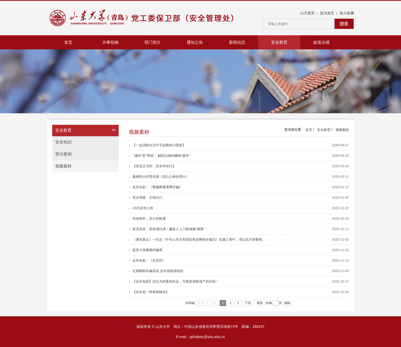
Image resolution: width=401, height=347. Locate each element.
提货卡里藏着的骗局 (145, 250)
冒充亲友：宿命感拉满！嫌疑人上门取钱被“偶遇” (167, 229)
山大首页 (307, 13)
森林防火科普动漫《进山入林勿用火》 (159, 176)
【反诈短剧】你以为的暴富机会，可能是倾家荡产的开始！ (174, 281)
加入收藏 (347, 13)
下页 (248, 303)
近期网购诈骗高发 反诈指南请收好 (156, 271)
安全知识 (63, 142)
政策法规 (321, 42)
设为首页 (327, 13)
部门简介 (152, 42)
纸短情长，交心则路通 (147, 218)
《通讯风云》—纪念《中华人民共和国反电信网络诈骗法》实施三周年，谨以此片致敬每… (197, 239)
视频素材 (63, 166)
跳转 (287, 303)
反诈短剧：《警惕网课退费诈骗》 (155, 187)
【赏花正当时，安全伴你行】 (152, 166)
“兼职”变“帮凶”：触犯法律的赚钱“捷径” (159, 156)
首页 (68, 42)
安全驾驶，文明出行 (145, 197)
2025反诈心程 (141, 208)
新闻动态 (237, 42)
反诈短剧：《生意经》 (147, 260)
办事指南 (110, 42)
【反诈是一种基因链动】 (149, 292)
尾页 (260, 303)
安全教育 (279, 42)
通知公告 (195, 42)
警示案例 (63, 154)
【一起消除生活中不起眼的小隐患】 (157, 145)
